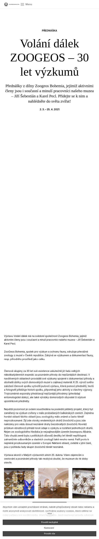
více (49, 513)
